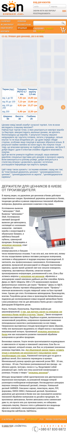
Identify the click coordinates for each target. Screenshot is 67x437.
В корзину (29, 83)
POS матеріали (24, 24)
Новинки (22, 21)
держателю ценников (11, 245)
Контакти (5, 31)
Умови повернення (56, 419)
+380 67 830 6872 (52, 429)
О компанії (6, 21)
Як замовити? (7, 24)
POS (42, 419)
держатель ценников (38, 372)
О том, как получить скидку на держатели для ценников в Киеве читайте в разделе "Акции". (32, 313)
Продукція (22, 28)
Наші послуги (7, 28)
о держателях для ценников (31, 276)
